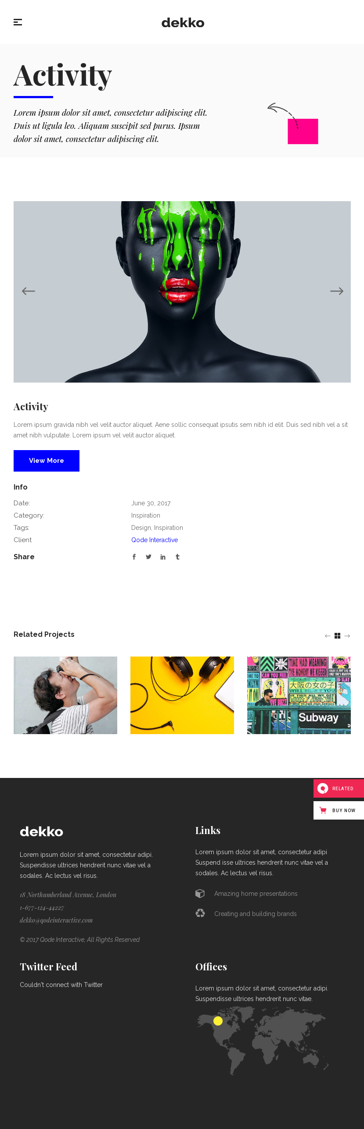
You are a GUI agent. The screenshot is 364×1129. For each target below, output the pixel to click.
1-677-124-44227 (42, 907)
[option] (182, 292)
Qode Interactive (154, 539)
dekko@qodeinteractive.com (56, 920)
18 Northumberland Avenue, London (68, 895)
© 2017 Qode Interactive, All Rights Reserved (80, 939)
